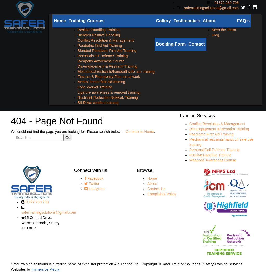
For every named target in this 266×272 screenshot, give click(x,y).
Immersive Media (45, 269)
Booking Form (171, 44)
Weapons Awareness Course (101, 61)
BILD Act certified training (98, 103)
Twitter (91, 184)
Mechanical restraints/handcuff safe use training (116, 71)
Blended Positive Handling (99, 35)
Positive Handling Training (99, 30)
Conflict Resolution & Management (106, 40)
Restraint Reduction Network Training (108, 97)
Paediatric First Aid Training (100, 45)
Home (60, 20)
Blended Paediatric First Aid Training (107, 51)
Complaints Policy (161, 194)
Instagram (94, 189)
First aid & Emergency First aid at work (109, 77)
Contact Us (156, 189)
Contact (196, 44)
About (209, 20)
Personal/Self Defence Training (103, 56)
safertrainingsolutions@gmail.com (211, 8)
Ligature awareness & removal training (109, 92)
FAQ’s (243, 20)
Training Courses (87, 20)
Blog (215, 35)
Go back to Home (140, 131)
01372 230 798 (227, 3)
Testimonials (187, 20)
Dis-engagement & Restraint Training (107, 66)
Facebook (93, 178)
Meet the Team (224, 30)
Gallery (163, 20)
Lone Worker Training (95, 87)
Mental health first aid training (101, 82)
